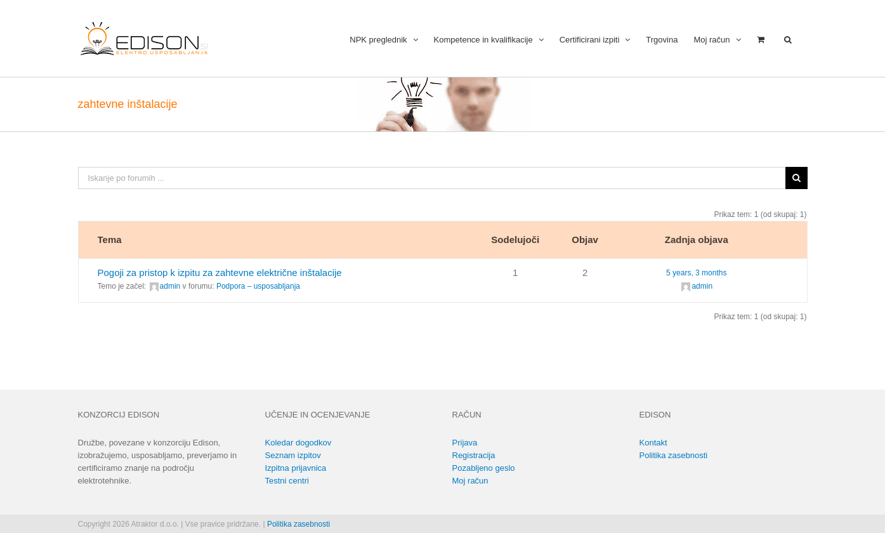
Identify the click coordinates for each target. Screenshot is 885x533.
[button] (788, 38)
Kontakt (653, 442)
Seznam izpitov (293, 455)
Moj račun (470, 480)
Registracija (473, 455)
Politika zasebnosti (673, 455)
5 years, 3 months (696, 272)
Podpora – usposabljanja (258, 286)
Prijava (465, 442)
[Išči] (796, 178)
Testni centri (287, 480)
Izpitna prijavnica (296, 468)
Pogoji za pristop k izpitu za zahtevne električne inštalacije (220, 272)
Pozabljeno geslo (483, 468)
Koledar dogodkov (298, 442)
